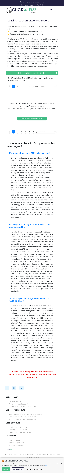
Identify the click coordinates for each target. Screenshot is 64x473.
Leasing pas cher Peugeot (19, 427)
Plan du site (47, 455)
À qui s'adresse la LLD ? (18, 404)
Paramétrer (18, 469)
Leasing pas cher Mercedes (20, 432)
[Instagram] (14, 388)
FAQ (40, 5)
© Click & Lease (11, 455)
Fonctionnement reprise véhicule (22, 419)
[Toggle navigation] (51, 10)
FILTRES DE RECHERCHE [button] (37, 73)
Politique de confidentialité (30, 455)
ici (46, 465)
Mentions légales (32, 457)
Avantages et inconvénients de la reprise (25, 414)
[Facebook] (7, 388)
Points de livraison (16, 445)
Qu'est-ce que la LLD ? (18, 401)
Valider (6, 469)
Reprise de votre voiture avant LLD (23, 406)
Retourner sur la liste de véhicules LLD (32, 118)
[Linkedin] (21, 388)
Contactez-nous (27, 5)
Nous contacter (15, 440)
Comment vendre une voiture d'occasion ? (26, 417)
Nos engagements (16, 443)
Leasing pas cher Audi (18, 430)
